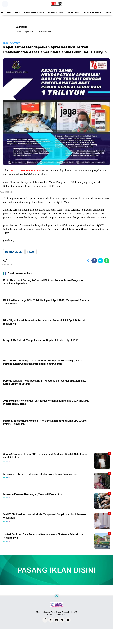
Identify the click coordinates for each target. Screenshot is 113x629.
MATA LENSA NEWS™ (56, 614)
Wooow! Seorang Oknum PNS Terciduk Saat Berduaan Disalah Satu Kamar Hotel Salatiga (45, 456)
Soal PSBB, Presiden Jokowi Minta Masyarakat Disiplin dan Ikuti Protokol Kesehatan (44, 516)
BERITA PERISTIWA (34, 12)
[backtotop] (56, 596)
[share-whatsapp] (106, 260)
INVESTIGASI (73, 12)
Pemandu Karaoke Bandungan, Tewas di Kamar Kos (32, 494)
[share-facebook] (94, 260)
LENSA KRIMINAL (93, 12)
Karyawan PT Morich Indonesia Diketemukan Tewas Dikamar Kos (40, 474)
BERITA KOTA (13, 12)
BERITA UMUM (55, 12)
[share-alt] (88, 260)
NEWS (31, 251)
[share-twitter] (100, 260)
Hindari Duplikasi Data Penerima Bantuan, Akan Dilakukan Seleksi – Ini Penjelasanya (43, 536)
